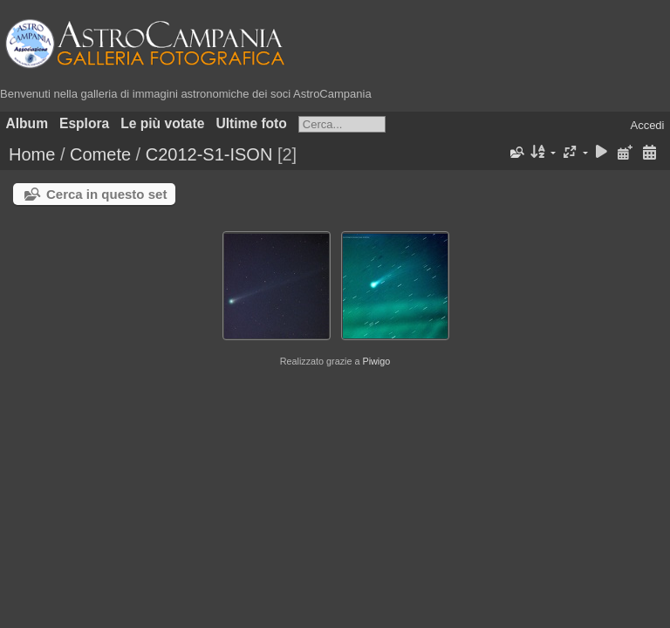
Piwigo (376, 361)
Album (27, 123)
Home (32, 154)
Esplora (84, 123)
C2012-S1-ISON (209, 154)
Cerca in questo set (106, 194)
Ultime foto (250, 123)
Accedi (647, 125)
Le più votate (162, 123)
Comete (100, 154)
